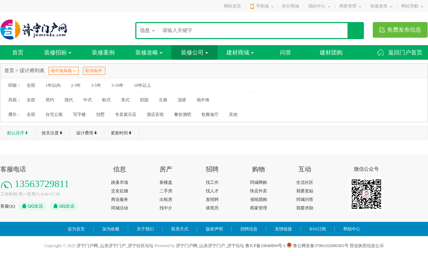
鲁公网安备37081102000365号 (318, 245)
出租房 (166, 199)
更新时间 (119, 132)
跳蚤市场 (119, 182)
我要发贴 (304, 190)
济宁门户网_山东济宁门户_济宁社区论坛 (115, 245)
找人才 (212, 190)
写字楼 (79, 114)
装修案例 (103, 52)
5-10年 (117, 85)
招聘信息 (248, 228)
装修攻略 (148, 52)
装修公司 (194, 52)
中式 (87, 99)
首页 (18, 52)
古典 (163, 99)
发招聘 (212, 199)
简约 (50, 99)
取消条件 (93, 70)
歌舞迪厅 (210, 114)
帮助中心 (351, 228)
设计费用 (84, 132)
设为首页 (76, 228)
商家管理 (347, 6)
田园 (144, 99)
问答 (285, 52)
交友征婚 (119, 190)
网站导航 (409, 6)
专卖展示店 (125, 114)
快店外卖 (258, 190)
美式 (125, 99)
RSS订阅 (317, 228)
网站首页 (232, 6)
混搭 (182, 99)
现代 (68, 99)
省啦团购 (258, 199)
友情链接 (283, 228)
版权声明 (214, 228)
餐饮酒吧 (182, 114)
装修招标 (57, 52)
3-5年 (96, 85)
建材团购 (331, 52)
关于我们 (145, 228)
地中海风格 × (63, 70)
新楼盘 (166, 182)
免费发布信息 (404, 30)
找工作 (212, 182)
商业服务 (119, 199)
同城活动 (119, 208)
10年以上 (142, 85)
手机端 (262, 6)
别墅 (100, 114)
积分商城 (290, 6)
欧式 (106, 99)
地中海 (203, 99)
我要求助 (304, 208)
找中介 (166, 208)
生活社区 (304, 182)
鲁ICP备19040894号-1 (265, 245)
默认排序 (15, 132)
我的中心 (316, 6)
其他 (233, 114)
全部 (31, 85)
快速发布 (378, 6)
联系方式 (179, 228)
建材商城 (240, 52)
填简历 (212, 208)
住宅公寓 (54, 114)
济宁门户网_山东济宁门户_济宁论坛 (210, 245)
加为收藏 (110, 228)
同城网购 (258, 182)
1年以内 (53, 85)
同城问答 (304, 199)
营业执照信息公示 (367, 245)
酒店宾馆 (155, 114)
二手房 (166, 190)
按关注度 (50, 132)
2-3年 (76, 85)
